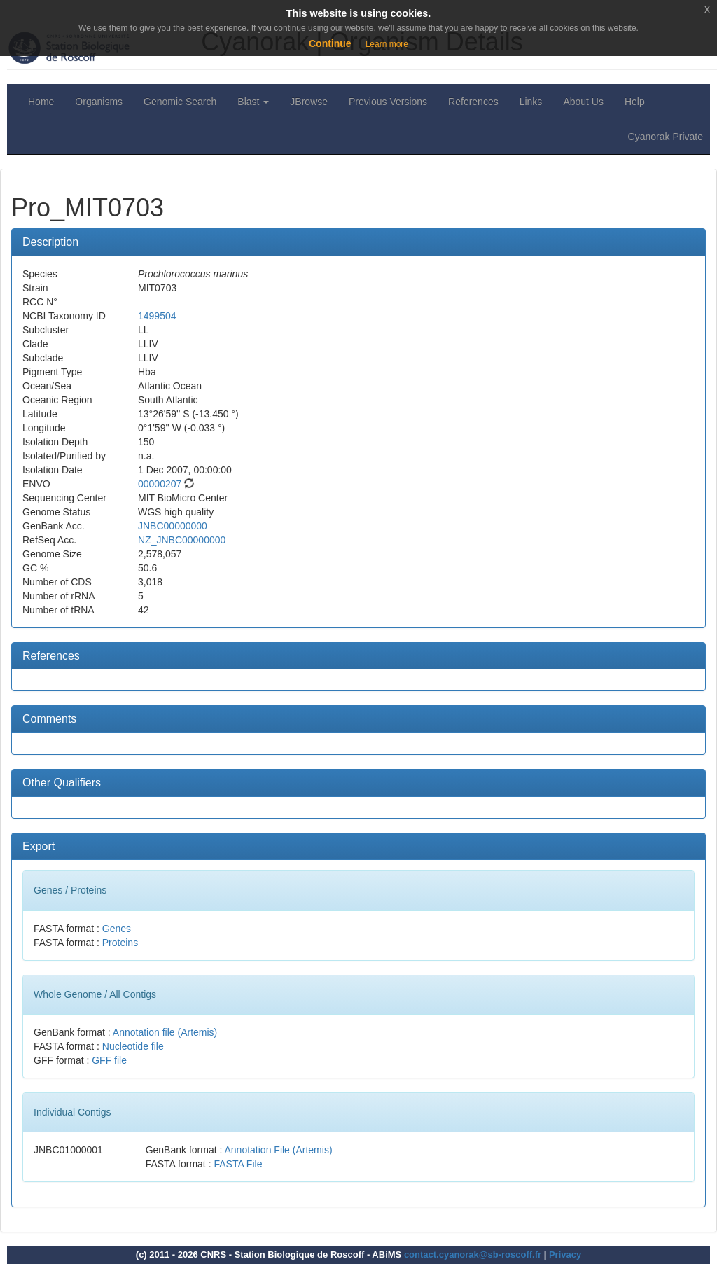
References (473, 101)
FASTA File (238, 1163)
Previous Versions (388, 101)
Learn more (387, 44)
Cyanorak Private (665, 136)
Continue (330, 43)
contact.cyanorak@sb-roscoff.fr (472, 1254)
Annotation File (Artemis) (279, 1149)
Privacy (565, 1254)
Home (41, 101)
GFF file (109, 1060)
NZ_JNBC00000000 (181, 540)
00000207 (159, 483)
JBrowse (309, 101)
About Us (583, 101)
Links (531, 101)
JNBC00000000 (172, 526)
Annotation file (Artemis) (165, 1032)
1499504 (157, 315)
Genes (116, 928)
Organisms (99, 101)
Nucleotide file (133, 1046)
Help (635, 101)
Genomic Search (180, 101)
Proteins (120, 942)
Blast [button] (253, 101)
